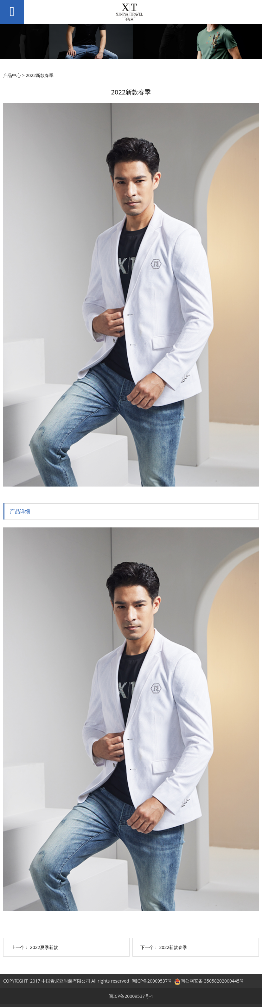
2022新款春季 (173, 947)
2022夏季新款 (44, 947)
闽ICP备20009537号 (151, 981)
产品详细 (20, 511)
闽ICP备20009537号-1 (131, 996)
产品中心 (12, 75)
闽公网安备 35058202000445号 (209, 981)
